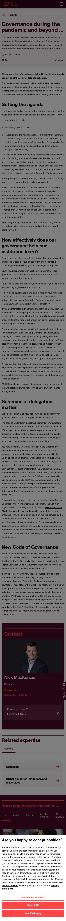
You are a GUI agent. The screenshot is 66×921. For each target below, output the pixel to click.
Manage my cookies (33, 901)
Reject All (33, 909)
